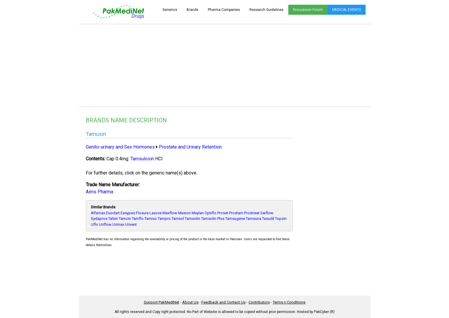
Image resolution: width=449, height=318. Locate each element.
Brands (192, 10)
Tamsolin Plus (212, 218)
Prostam (236, 213)
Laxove (155, 213)
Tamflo (138, 218)
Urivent (131, 224)
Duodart (113, 213)
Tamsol (178, 218)
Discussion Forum (308, 10)
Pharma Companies (224, 10)
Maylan (198, 213)
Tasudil (268, 218)
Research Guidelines (266, 10)
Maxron (184, 213)
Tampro (164, 218)
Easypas (128, 213)
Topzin (281, 218)
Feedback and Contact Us (223, 302)
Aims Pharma (99, 192)
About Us (190, 302)
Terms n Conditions (289, 302)
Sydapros (99, 218)
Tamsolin (192, 218)
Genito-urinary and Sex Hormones (120, 147)
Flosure (142, 213)
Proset (222, 213)
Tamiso (150, 218)
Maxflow (169, 213)
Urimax (118, 224)
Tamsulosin (142, 159)
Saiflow (266, 213)
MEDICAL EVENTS (346, 10)
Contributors (259, 302)
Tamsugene (235, 218)
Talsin (113, 218)
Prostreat (251, 213)
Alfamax (98, 213)
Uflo (94, 224)
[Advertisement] (224, 65)
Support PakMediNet (161, 302)
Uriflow (105, 224)
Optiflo (210, 213)
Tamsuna (253, 218)
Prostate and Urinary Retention (190, 147)
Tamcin (125, 218)
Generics (169, 10)
